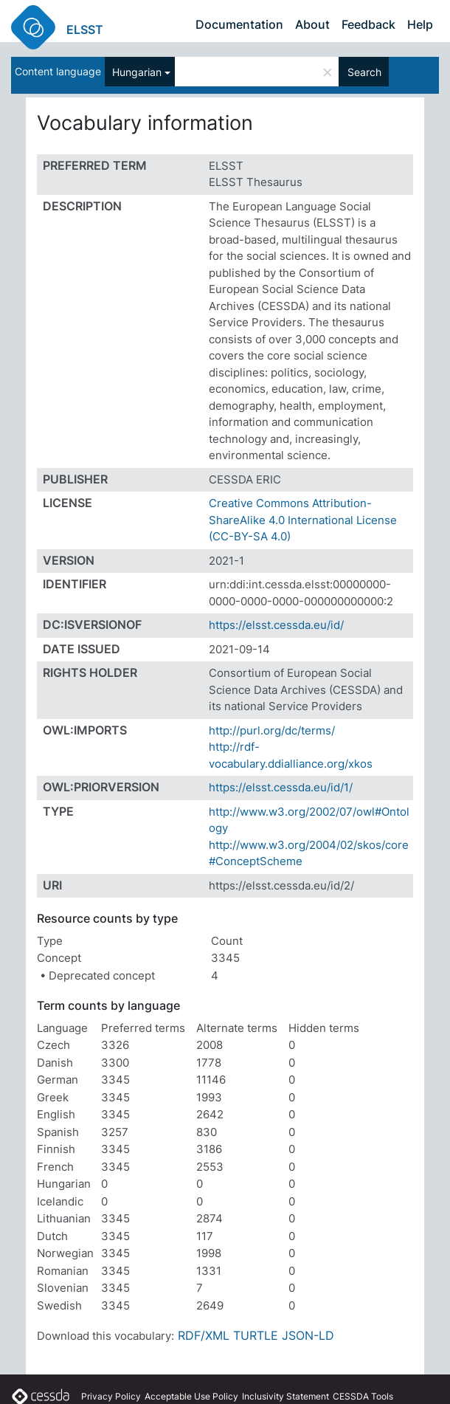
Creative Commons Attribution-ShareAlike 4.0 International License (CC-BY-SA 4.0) (303, 519)
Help (420, 24)
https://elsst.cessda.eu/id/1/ (281, 787)
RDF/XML (203, 1335)
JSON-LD (308, 1335)
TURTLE (255, 1335)
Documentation (239, 24)
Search (364, 72)
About (312, 24)
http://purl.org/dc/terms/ (272, 730)
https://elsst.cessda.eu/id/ (276, 625)
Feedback (368, 24)
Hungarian (137, 72)
